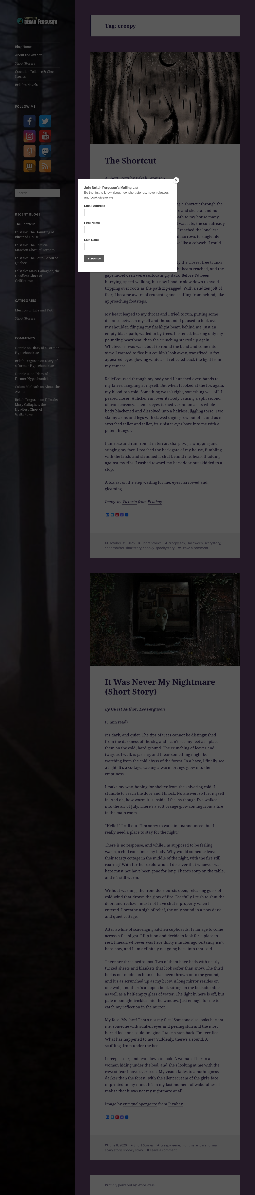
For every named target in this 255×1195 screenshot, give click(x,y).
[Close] (176, 180)
